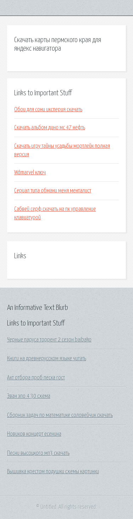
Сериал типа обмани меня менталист (52, 190)
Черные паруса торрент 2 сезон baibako (49, 340)
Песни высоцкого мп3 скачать (38, 453)
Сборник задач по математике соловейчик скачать (60, 415)
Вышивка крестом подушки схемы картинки (53, 471)
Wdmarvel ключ (30, 172)
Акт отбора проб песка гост (36, 377)
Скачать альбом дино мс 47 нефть (49, 127)
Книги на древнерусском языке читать (46, 358)
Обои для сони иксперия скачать (48, 109)
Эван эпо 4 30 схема (28, 396)
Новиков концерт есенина (34, 434)
